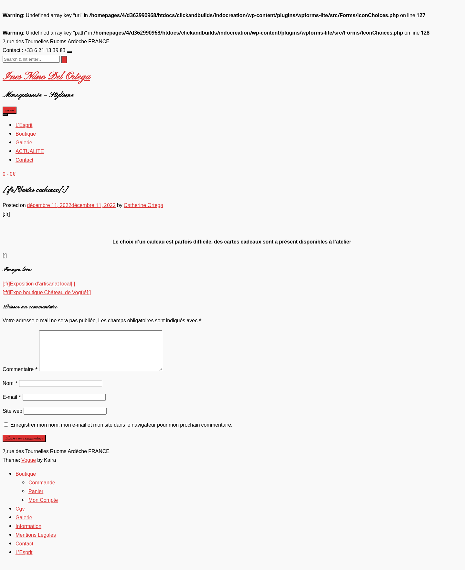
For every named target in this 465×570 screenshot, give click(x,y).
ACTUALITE (30, 151)
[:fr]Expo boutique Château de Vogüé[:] (47, 292)
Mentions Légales (36, 543)
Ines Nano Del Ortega (46, 76)
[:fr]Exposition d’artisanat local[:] (39, 284)
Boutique (26, 134)
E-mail (12, 405)
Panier (35, 499)
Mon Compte (43, 508)
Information (28, 534)
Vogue (28, 468)
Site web (12, 419)
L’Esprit (24, 125)
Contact (24, 160)
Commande (41, 490)
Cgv (20, 517)
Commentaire (20, 377)
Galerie (24, 143)
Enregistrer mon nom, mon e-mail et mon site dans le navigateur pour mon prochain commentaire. (121, 433)
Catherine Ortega (143, 205)
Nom (10, 391)
